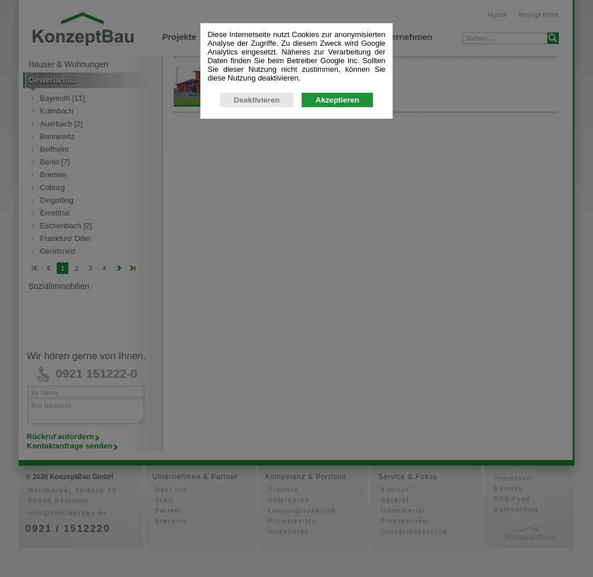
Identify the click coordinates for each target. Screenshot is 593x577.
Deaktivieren (257, 211)
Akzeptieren (338, 211)
